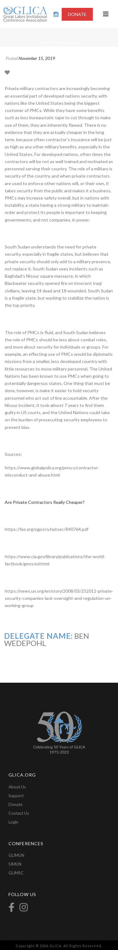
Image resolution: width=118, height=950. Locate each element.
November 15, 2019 (37, 58)
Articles (65, 42)
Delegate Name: (38, 635)
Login (13, 822)
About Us (17, 786)
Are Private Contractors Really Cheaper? (45, 502)
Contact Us (18, 813)
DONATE (77, 14)
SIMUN (14, 864)
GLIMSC (16, 872)
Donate (15, 804)
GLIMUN (16, 855)
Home (47, 42)
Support (16, 795)
